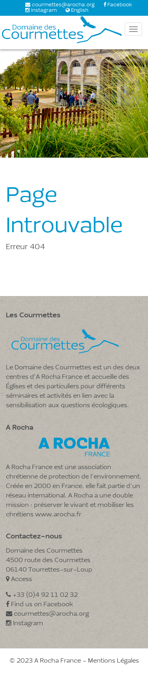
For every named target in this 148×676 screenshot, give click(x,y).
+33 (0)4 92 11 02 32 (42, 595)
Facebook (119, 5)
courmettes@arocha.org (63, 5)
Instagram (44, 10)
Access (19, 579)
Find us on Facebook (39, 605)
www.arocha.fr (58, 515)
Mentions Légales (113, 661)
